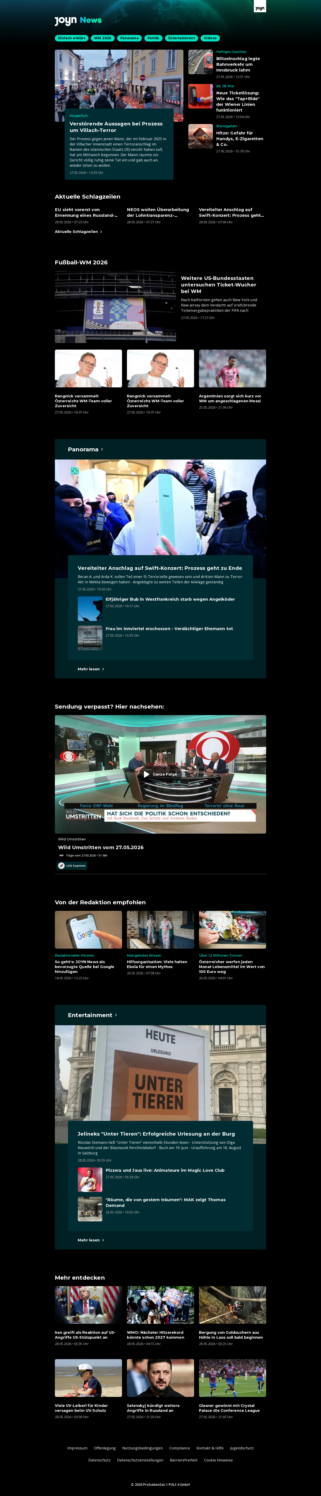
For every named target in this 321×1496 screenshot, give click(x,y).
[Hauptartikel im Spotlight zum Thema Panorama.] (86, 449)
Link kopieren (72, 865)
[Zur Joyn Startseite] (260, 6)
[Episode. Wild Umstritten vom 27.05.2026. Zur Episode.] (160, 786)
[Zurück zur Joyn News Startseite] (78, 21)
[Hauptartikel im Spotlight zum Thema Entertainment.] (93, 1015)
